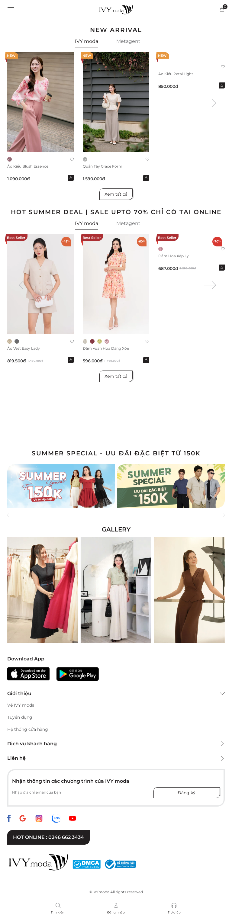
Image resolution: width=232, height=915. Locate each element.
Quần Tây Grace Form (102, 166)
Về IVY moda (20, 705)
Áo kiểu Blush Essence (27, 166)
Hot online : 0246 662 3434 (48, 837)
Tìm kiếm (58, 912)
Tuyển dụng (19, 717)
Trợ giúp (174, 912)
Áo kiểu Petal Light (175, 74)
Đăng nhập (116, 912)
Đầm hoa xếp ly (173, 256)
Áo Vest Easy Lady (23, 348)
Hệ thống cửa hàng (27, 729)
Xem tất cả (116, 194)
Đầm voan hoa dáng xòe (106, 348)
